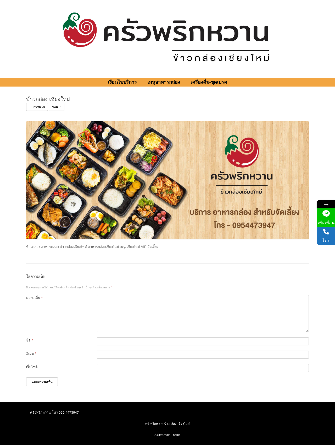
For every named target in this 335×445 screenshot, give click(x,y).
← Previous (37, 106)
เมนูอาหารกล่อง (163, 82)
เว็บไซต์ (31, 367)
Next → (57, 106)
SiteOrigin (163, 434)
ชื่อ (29, 340)
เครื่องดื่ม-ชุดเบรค (209, 82)
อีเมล (31, 354)
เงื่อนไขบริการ (122, 82)
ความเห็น (34, 298)
